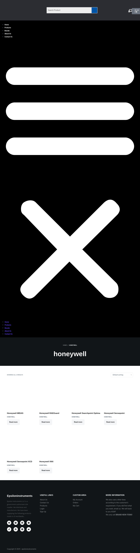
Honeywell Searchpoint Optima (86, 413)
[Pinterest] (16, 529)
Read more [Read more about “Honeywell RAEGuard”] (46, 422)
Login (42, 509)
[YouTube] (22, 529)
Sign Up (43, 512)
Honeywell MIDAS (15, 413)
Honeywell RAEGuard (49, 413)
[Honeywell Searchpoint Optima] (86, 394)
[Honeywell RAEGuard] (53, 394)
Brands (7, 31)
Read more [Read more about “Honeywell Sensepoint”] (110, 422)
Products (8, 28)
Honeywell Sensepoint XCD (19, 461)
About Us (8, 34)
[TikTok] (9, 529)
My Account (77, 500)
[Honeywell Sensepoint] (118, 394)
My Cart (76, 506)
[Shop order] (122, 375)
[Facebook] (9, 523)
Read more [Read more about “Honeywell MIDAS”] (13, 422)
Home (7, 25)
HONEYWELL (11, 417)
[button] (70, 179)
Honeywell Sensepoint (114, 413)
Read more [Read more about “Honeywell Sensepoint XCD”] (13, 470)
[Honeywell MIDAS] (21, 394)
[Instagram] (29, 523)
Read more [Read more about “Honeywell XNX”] (46, 470)
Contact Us (8, 37)
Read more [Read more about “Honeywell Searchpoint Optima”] (78, 422)
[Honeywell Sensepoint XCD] (21, 442)
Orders (75, 503)
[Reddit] (29, 529)
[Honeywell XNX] (53, 442)
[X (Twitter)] (16, 523)
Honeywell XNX (46, 461)
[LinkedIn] (22, 523)
